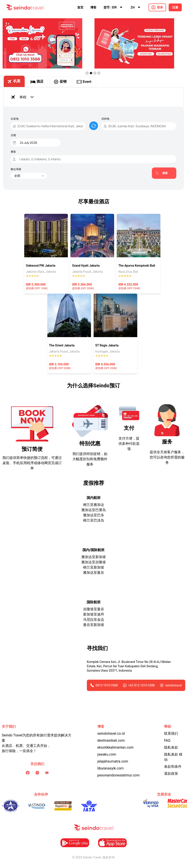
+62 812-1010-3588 (141, 685)
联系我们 (171, 733)
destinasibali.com (111, 740)
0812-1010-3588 (107, 685)
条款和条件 (173, 766)
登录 (160, 7)
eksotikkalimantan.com (115, 747)
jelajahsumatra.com (112, 761)
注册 (175, 7)
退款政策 (171, 773)
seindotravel (173, 685)
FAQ (167, 740)
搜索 (161, 173)
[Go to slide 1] (87, 73)
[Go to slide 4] (99, 73)
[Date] (36, 143)
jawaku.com (106, 754)
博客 (93, 7)
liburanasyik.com (110, 768)
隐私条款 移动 (173, 757)
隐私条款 (171, 747)
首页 (80, 7)
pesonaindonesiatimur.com (118, 775)
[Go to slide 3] (95, 73)
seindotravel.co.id (111, 733)
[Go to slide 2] (91, 73)
